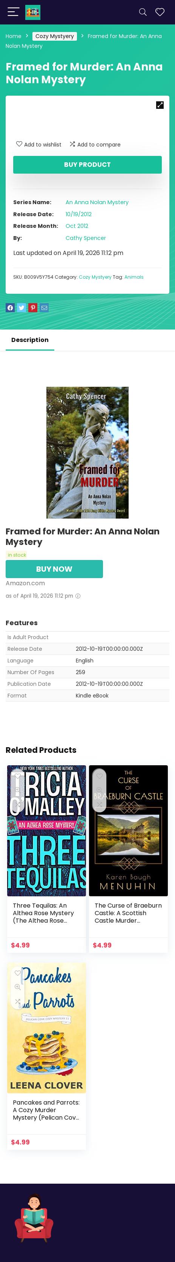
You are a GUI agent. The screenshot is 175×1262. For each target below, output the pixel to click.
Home (13, 36)
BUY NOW (54, 569)
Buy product (87, 164)
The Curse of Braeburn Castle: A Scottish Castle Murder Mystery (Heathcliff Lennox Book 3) (128, 920)
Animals (134, 277)
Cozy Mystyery (54, 36)
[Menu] (14, 12)
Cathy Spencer (86, 238)
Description (30, 340)
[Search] (143, 12)
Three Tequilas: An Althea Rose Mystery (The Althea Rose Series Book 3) (43, 916)
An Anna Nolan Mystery (97, 202)
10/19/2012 (79, 214)
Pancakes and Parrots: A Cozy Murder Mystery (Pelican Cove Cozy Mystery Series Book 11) (46, 1117)
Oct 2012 (77, 226)
